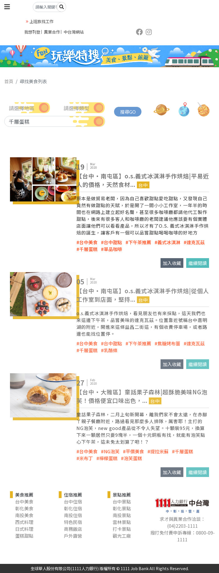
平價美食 (135, 451)
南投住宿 (73, 515)
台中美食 (88, 242)
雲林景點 (122, 522)
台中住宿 (73, 501)
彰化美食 (24, 508)
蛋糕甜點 (24, 535)
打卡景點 (122, 528)
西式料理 (24, 522)
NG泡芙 (111, 451)
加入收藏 (172, 263)
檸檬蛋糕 (108, 458)
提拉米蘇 (159, 451)
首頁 (8, 81)
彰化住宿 (73, 508)
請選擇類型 (76, 108)
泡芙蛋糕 (133, 458)
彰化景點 (122, 508)
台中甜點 (113, 242)
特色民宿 (73, 522)
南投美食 (24, 515)
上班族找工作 (41, 21)
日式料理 (24, 528)
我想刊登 (32, 32)
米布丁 (86, 458)
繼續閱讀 (197, 263)
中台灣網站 (74, 32)
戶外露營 (73, 535)
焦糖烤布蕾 (168, 343)
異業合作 (52, 32)
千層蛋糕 (88, 249)
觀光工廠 (122, 535)
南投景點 (122, 515)
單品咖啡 (113, 249)
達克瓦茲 (195, 242)
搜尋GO (128, 111)
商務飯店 (73, 528)
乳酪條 (110, 350)
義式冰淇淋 (168, 242)
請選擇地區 (22, 108)
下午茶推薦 (139, 242)
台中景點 (122, 501)
